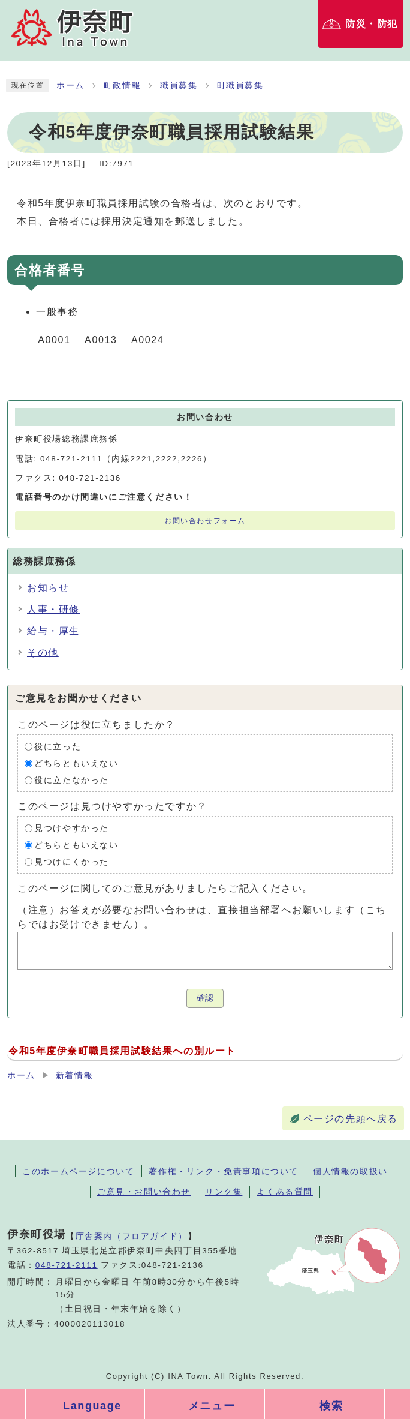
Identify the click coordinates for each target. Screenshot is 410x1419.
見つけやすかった (71, 828)
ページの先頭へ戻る (350, 1119)
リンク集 (223, 1191)
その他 (43, 652)
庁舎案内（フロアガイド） (132, 1236)
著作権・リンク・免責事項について (224, 1171)
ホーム (70, 85)
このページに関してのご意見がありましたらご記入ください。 (165, 888)
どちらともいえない (76, 763)
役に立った (57, 746)
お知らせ (48, 588)
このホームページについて (78, 1171)
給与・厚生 (53, 631)
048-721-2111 (66, 1265)
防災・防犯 (371, 24)
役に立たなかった (71, 780)
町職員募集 (240, 85)
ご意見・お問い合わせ (144, 1191)
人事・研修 (53, 609)
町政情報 (122, 85)
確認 (205, 998)
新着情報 (74, 1075)
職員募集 (178, 85)
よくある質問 (285, 1191)
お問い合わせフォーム (205, 520)
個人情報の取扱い (350, 1171)
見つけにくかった (71, 861)
